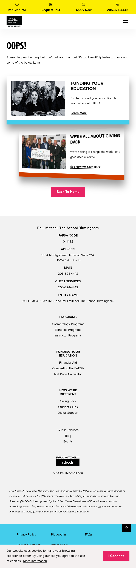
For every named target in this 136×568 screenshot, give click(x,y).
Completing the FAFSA (68, 368)
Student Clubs (68, 407)
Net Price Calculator (68, 374)
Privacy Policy (26, 534)
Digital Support (68, 413)
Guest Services (68, 430)
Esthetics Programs (68, 330)
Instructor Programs (68, 335)
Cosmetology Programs (68, 324)
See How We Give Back (77, 167)
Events (68, 441)
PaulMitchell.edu (71, 473)
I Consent (116, 556)
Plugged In (58, 534)
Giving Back (68, 401)
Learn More (79, 113)
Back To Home (68, 192)
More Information (35, 561)
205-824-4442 (68, 274)
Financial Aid (68, 363)
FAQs (88, 534)
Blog (68, 436)
